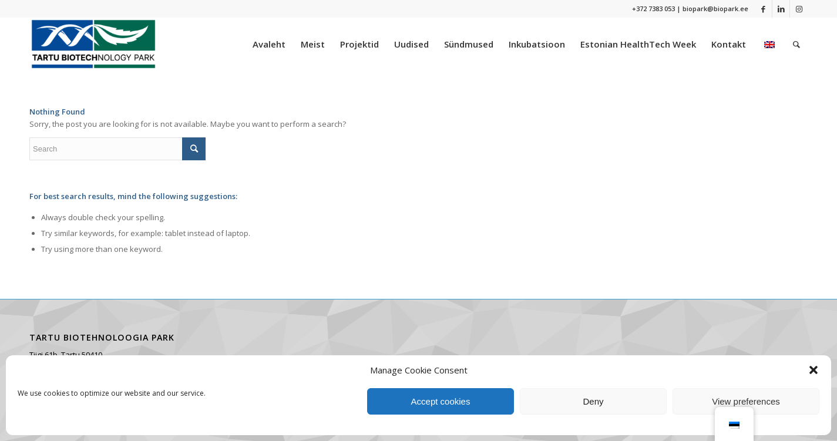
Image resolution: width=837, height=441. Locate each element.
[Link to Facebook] (763, 9)
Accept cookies (440, 401)
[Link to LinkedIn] (780, 9)
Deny (593, 401)
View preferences (746, 401)
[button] (813, 370)
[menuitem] (269, 44)
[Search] (796, 44)
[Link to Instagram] (799, 9)
